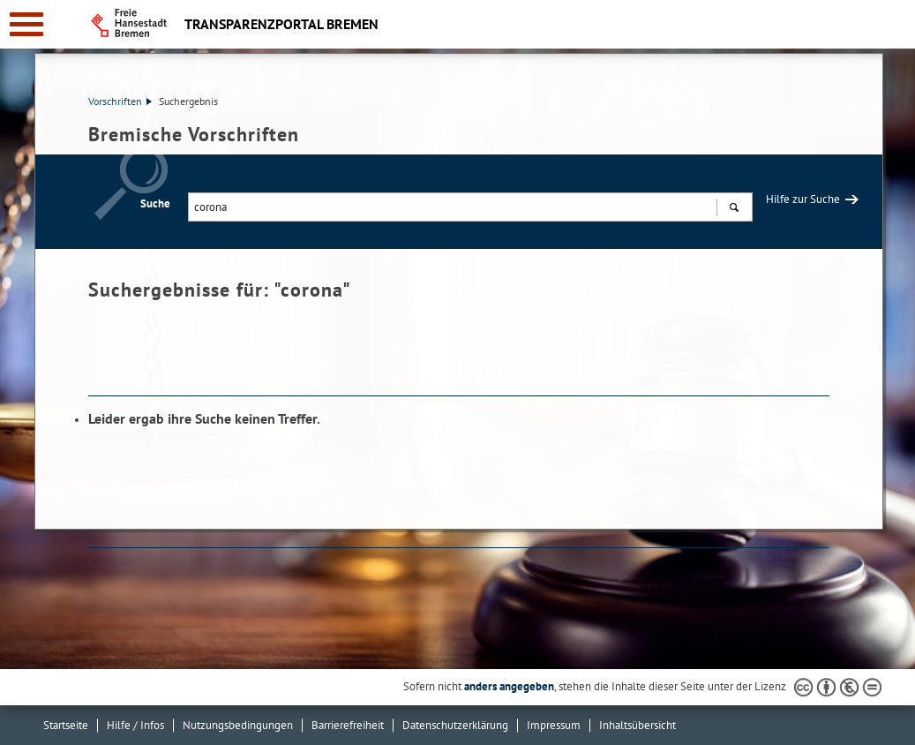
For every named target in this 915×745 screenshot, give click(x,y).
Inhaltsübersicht (637, 725)
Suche (155, 203)
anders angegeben (509, 686)
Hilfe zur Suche (803, 199)
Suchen (733, 209)
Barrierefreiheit (347, 725)
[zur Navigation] (26, 24)
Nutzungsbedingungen (238, 725)
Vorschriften (120, 101)
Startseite (65, 725)
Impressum (554, 725)
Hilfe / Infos (135, 725)
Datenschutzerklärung (455, 725)
